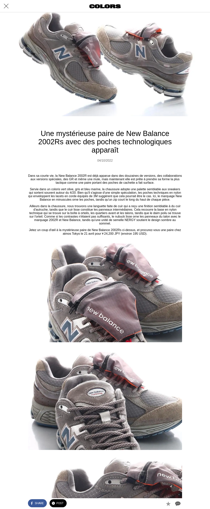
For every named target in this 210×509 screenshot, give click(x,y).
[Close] (6, 6)
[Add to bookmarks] (168, 503)
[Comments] (177, 503)
